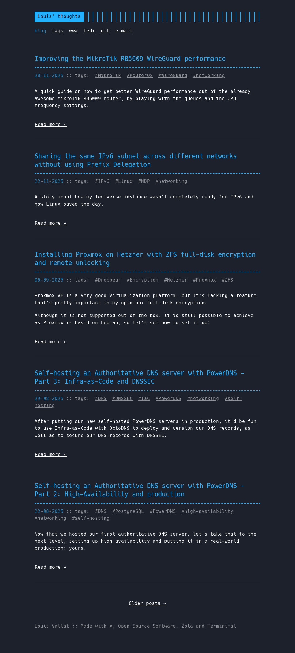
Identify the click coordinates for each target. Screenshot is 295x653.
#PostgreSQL (128, 511)
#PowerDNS (168, 398)
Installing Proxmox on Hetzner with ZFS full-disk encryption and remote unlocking (145, 259)
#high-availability (207, 511)
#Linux (124, 181)
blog (40, 30)
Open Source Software (147, 626)
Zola (187, 626)
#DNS (101, 398)
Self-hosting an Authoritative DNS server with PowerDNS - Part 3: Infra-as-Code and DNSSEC (139, 377)
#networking (209, 75)
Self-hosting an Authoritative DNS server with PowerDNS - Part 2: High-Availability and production (139, 490)
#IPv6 (102, 181)
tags (57, 30)
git (105, 30)
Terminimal (221, 626)
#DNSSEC (122, 398)
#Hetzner (175, 280)
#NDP (144, 181)
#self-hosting (90, 518)
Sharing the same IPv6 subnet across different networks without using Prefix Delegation (136, 160)
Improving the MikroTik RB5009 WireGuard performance (130, 58)
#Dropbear (108, 280)
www (73, 30)
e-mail (124, 30)
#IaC (144, 398)
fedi (89, 30)
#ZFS (227, 280)
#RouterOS (140, 75)
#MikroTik (108, 75)
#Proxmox (204, 280)
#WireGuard (172, 75)
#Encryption (142, 280)
